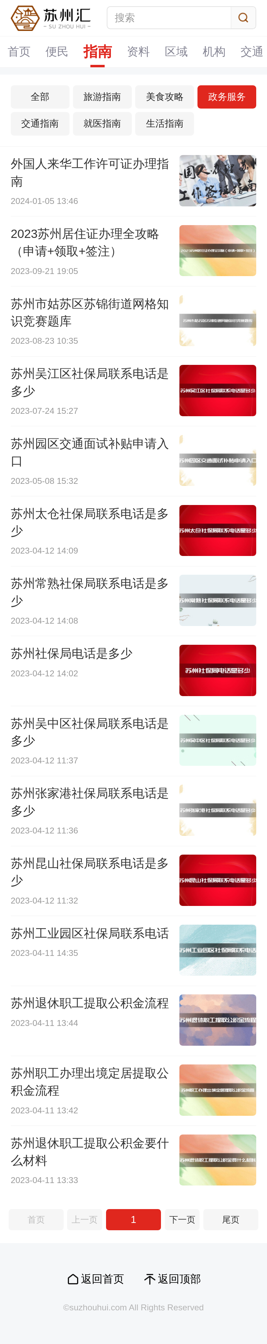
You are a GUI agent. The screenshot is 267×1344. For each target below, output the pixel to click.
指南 (97, 52)
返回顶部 (179, 1279)
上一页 (85, 1219)
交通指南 (40, 123)
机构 (214, 51)
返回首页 (102, 1279)
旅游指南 (102, 97)
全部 (40, 97)
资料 (138, 51)
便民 (57, 51)
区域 (176, 51)
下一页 (182, 1219)
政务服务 (227, 97)
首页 (19, 51)
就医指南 (102, 123)
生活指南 (165, 123)
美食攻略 (165, 97)
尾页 (231, 1219)
